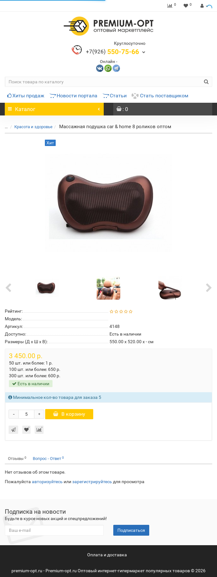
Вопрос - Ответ (48, 458)
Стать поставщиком (160, 96)
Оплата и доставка (107, 554)
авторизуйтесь (47, 481)
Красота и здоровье (29, 126)
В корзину (69, 414)
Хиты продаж (25, 96)
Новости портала (73, 96)
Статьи (114, 96)
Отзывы (17, 458)
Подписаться (131, 530)
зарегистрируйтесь (92, 481)
